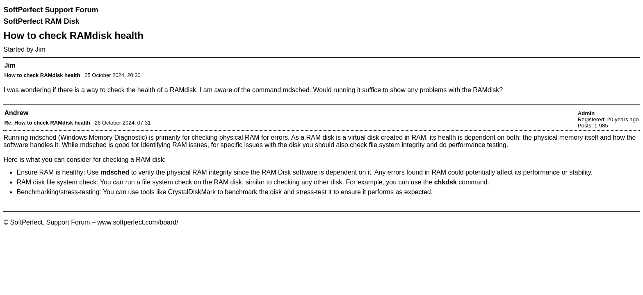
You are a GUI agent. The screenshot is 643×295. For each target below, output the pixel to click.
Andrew (16, 112)
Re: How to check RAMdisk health (47, 123)
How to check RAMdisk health (42, 75)
